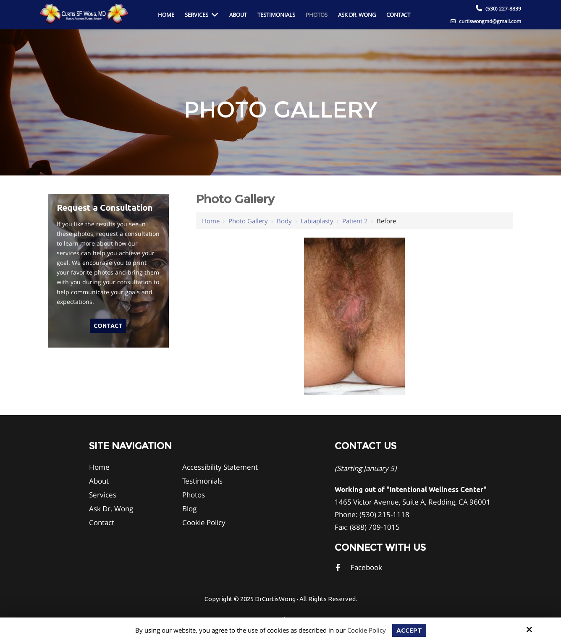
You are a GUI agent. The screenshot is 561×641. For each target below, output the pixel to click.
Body (284, 221)
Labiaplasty (317, 221)
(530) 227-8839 (503, 8)
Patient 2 (355, 221)
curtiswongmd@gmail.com (486, 21)
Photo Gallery (248, 221)
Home (211, 221)
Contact (108, 325)
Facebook (366, 567)
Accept (409, 630)
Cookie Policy (366, 630)
